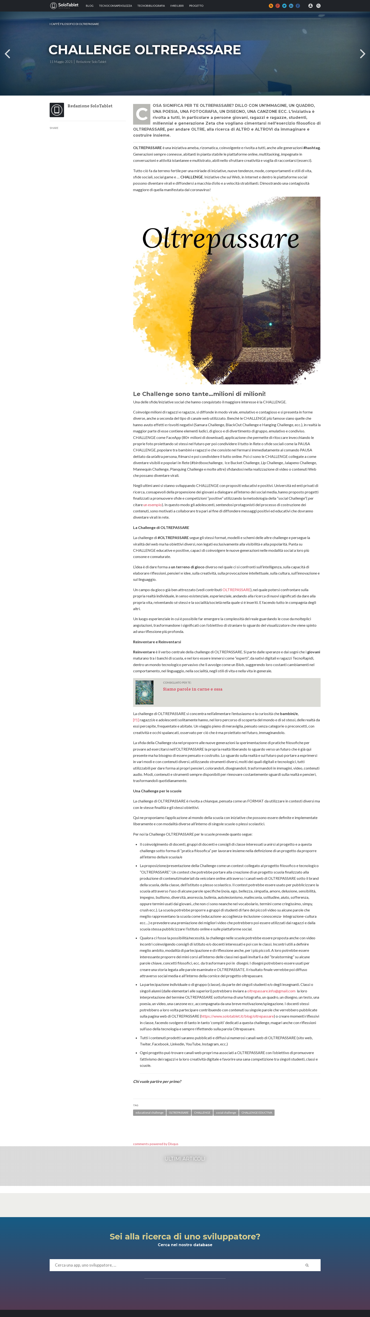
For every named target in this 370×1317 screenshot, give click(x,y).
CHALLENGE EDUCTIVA (256, 1112)
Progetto (196, 5)
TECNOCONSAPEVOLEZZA (115, 5)
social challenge (226, 1112)
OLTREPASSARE (236, 589)
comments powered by (155, 1144)
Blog (90, 5)
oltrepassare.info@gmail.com (271, 991)
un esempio (152, 504)
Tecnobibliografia (151, 5)
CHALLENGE (202, 1112)
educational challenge (149, 1112)
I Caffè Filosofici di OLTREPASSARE (74, 24)
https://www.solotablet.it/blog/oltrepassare (237, 1016)
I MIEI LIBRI (177, 5)
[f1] (136, 719)
